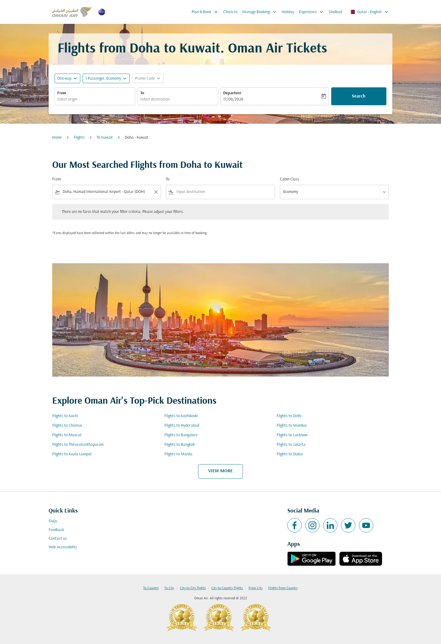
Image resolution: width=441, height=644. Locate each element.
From (61, 93)
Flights (79, 137)
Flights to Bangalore (181, 435)
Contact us (58, 538)
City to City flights (193, 588)
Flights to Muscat (66, 435)
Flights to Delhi (289, 416)
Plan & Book (206, 12)
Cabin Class (289, 179)
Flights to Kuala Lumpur (72, 454)
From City (256, 588)
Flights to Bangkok (179, 444)
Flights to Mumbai (292, 425)
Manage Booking (260, 12)
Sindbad (335, 12)
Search (359, 96)
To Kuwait (105, 137)
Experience (312, 12)
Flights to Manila (178, 454)
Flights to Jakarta (291, 444)
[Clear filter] (156, 192)
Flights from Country (283, 588)
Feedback (56, 530)
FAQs (53, 521)
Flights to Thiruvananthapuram (78, 444)
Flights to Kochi (65, 416)
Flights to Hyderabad (181, 425)
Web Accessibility (63, 547)
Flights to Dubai (290, 454)
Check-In (230, 12)
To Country (151, 588)
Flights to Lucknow (292, 435)
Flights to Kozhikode (181, 416)
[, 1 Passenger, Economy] (103, 78)
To (142, 93)
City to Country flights (227, 588)
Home (57, 137)
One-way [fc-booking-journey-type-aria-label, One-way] (64, 78)
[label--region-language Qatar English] (369, 12)
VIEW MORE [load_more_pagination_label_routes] (220, 471)
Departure (232, 93)
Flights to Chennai (67, 425)
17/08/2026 (233, 99)
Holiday (288, 12)
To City (169, 588)
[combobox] (94, 99)
